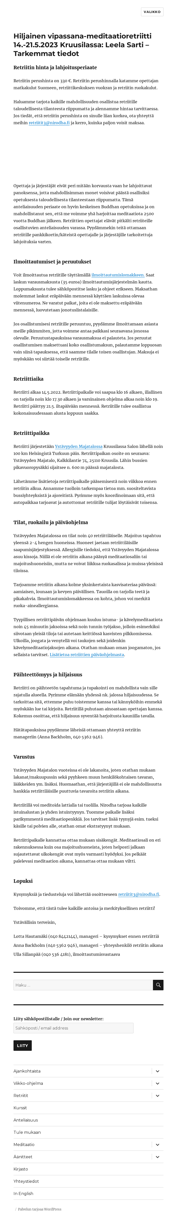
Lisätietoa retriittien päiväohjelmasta (87, 654)
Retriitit (21, 1095)
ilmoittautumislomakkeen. (118, 274)
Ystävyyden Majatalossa (78, 446)
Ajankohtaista (27, 1071)
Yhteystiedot (26, 1181)
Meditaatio (24, 1144)
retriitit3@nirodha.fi (49, 122)
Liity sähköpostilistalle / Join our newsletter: (59, 1018)
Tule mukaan (27, 1132)
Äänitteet (23, 1157)
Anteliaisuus (26, 1120)
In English (23, 1193)
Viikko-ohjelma (28, 1083)
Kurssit (20, 1108)
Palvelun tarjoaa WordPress (40, 1209)
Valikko (152, 12)
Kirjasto (21, 1169)
